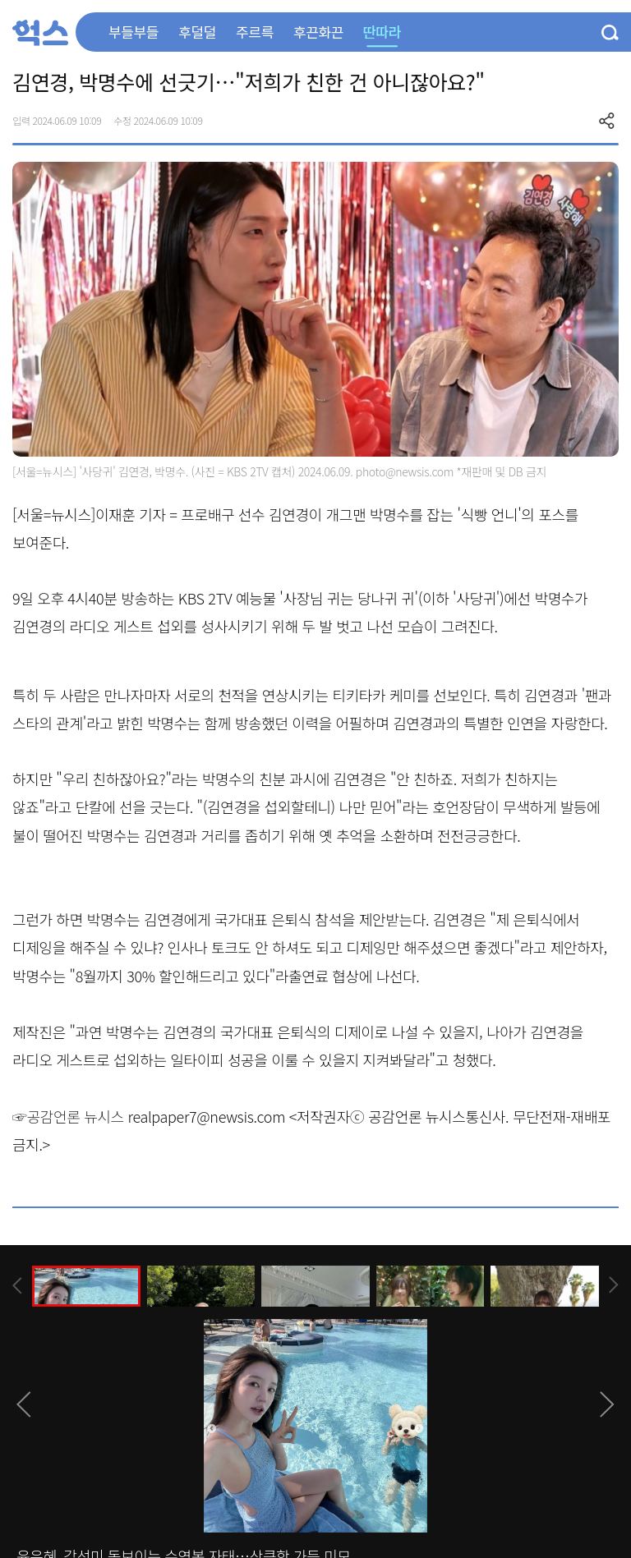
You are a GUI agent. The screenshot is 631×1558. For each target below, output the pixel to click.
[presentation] (17, 1285)
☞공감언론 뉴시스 (68, 1116)
